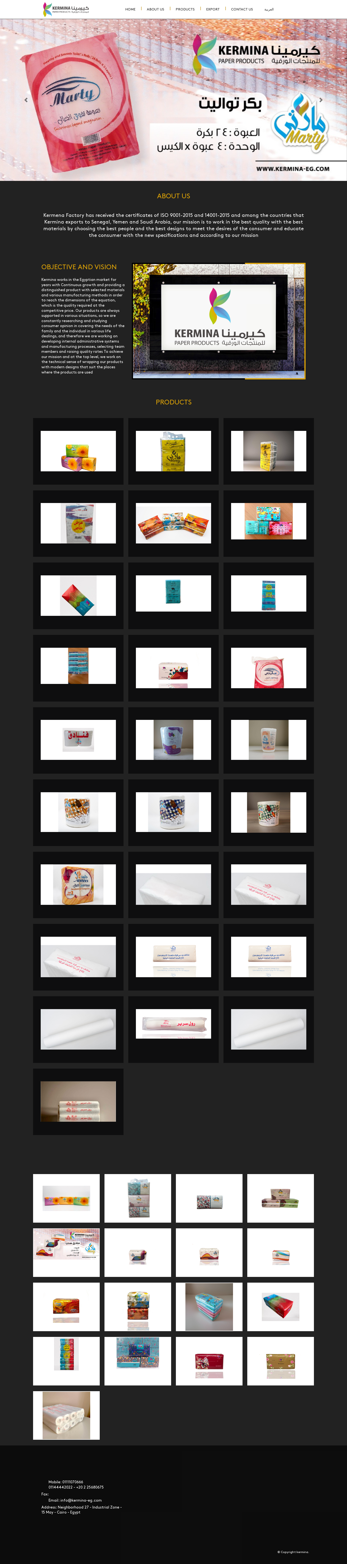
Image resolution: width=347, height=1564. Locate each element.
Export (213, 9)
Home (130, 9)
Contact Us (242, 9)
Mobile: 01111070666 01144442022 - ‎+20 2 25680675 (76, 1484)
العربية (269, 9)
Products (185, 9)
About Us (155, 9)
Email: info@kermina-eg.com (75, 1500)
